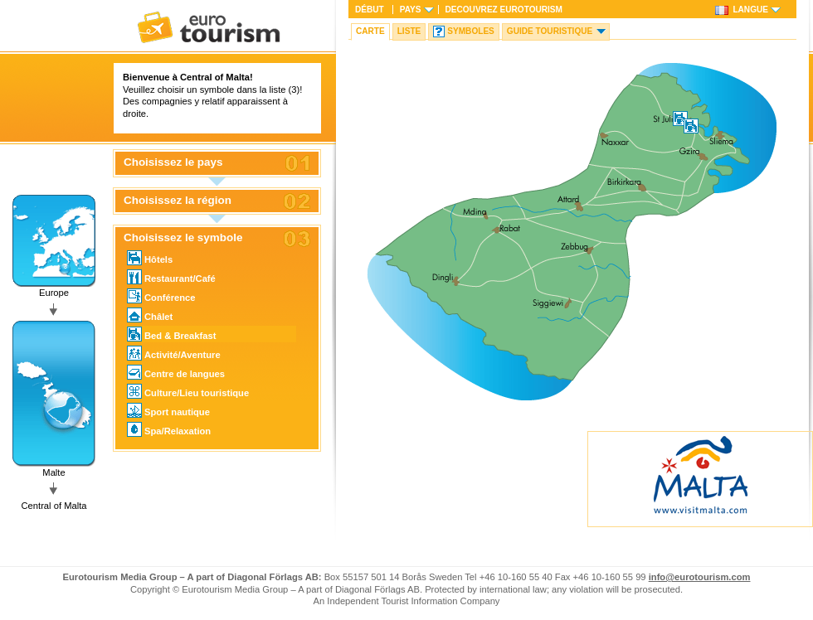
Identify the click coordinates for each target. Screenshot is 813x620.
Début (369, 9)
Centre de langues (176, 372)
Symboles (470, 31)
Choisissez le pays (173, 162)
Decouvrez (503, 9)
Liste (409, 31)
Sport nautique (168, 410)
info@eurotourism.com (700, 577)
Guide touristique (549, 31)
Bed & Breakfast (171, 334)
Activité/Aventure (174, 353)
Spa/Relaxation (169, 429)
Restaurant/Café (171, 276)
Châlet (150, 315)
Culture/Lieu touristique (188, 391)
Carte (370, 31)
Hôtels (150, 257)
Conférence (161, 295)
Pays (410, 9)
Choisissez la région (177, 200)
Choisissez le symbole (183, 238)
